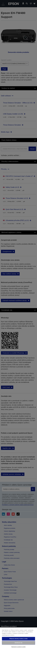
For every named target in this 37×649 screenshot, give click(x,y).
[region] (18, 638)
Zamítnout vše (18, 642)
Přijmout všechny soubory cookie (18, 638)
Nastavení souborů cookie (18, 646)
